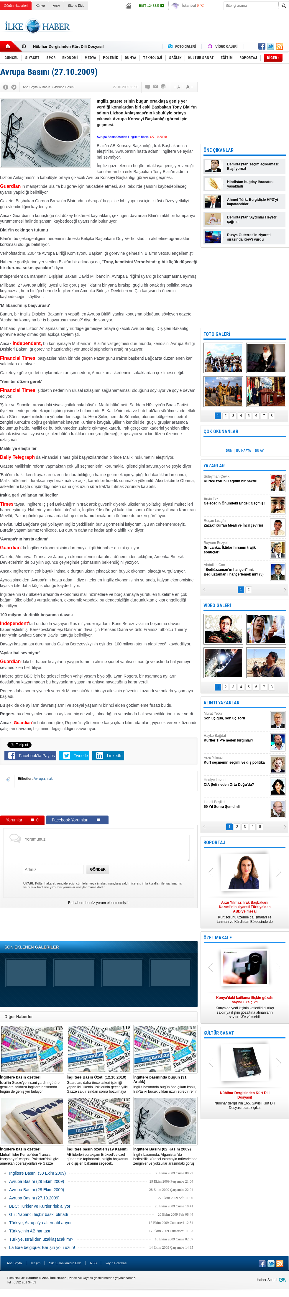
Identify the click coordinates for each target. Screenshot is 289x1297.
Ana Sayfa (14, 1263)
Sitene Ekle (76, 5)
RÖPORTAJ (214, 842)
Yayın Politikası (116, 1263)
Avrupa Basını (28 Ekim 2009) (36, 1189)
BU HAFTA (243, 450)
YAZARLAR (214, 466)
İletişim (35, 1263)
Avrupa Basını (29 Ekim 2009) (36, 1181)
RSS (93, 1263)
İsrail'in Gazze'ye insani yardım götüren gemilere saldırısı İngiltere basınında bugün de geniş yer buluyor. (32, 1084)
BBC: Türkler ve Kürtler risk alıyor (39, 1206)
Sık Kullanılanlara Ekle (65, 1263)
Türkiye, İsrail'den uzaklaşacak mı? (41, 1239)
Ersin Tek (236, 501)
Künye (40, 5)
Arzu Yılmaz (236, 760)
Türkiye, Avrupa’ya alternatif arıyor (40, 1222)
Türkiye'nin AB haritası (29, 1231)
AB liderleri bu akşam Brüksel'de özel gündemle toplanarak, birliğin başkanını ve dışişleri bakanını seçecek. (99, 1156)
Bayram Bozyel (236, 548)
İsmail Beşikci (236, 804)
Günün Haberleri (16, 5)
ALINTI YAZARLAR (221, 703)
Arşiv (56, 5)
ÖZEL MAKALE (217, 938)
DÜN (229, 450)
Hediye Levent (236, 782)
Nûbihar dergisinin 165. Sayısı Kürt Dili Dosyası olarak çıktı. (244, 1100)
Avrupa (39, 779)
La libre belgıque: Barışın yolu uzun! (42, 1247)
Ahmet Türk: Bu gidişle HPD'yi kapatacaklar (252, 202)
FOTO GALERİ (216, 334)
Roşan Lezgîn (236, 523)
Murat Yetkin (236, 716)
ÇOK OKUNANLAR (220, 431)
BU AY (259, 450)
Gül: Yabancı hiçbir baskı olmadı (38, 1214)
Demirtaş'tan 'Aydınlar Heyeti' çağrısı (252, 219)
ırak (50, 779)
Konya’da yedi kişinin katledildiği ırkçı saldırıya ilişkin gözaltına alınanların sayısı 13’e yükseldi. (244, 1007)
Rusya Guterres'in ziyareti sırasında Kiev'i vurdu (249, 237)
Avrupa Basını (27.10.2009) (34, 1198)
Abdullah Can (236, 570)
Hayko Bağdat (236, 738)
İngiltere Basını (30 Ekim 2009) (37, 1173)
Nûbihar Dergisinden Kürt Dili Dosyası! (68, 46)
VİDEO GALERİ (217, 605)
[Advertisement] (99, 803)
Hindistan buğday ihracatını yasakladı (250, 184)
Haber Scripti (267, 1280)
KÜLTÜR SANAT (218, 1033)
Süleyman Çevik (236, 479)
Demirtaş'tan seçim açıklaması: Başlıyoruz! (253, 166)
